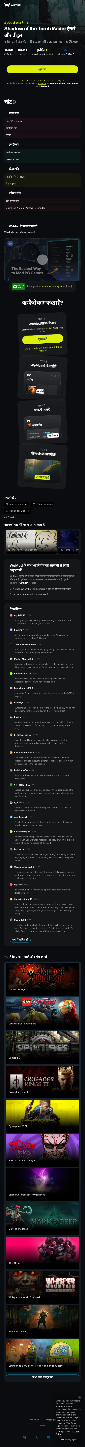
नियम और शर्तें (34, 1420)
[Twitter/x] (36, 1437)
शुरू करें (41, 69)
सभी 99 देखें (9, 517)
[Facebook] (48, 1437)
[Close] (80, 1397)
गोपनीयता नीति (51, 1420)
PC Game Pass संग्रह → (51, 286)
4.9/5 (9, 50)
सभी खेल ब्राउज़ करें (42, 1377)
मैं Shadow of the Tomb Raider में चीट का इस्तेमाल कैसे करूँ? (42, 589)
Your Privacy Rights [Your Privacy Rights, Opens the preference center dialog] (68, 1440)
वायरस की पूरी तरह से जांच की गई (42, 54)
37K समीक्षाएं (8, 54)
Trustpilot (22, 582)
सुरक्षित (42, 50)
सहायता (42, 1425)
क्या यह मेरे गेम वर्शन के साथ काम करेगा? (30, 594)
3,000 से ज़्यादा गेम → (16, 23)
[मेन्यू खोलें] (79, 5)
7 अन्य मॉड (42, 83)
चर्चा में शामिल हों (20, 939)
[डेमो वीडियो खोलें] (42, 259)
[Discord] (24, 1437)
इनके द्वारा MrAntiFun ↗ (65, 54)
